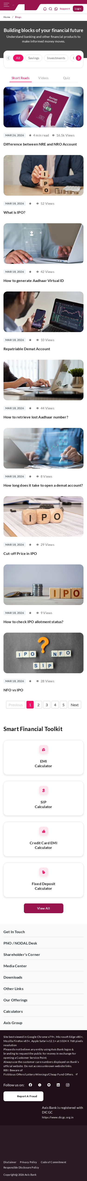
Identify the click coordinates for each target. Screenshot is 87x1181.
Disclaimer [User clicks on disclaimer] (9, 1162)
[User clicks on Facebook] (30, 1085)
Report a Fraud (23, 1096)
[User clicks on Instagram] (67, 1085)
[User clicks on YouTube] (49, 1085)
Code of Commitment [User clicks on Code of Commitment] (53, 1162)
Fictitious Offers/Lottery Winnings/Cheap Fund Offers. (40, 1074)
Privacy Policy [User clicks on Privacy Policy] (28, 1162)
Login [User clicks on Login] (78, 8)
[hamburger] (6, 6)
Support (65, 8)
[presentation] (8, 58)
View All (43, 908)
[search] (50, 8)
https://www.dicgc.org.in (58, 1117)
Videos (43, 78)
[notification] (45, 8)
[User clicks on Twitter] (39, 1085)
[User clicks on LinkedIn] (58, 1085)
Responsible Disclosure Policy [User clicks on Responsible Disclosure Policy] (21, 1167)
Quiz (66, 78)
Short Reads (20, 78)
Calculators (13, 1011)
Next (75, 704)
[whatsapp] (56, 8)
